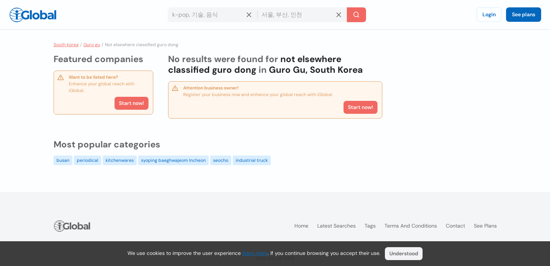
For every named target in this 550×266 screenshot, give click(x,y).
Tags (370, 225)
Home (301, 225)
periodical (87, 160)
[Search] (356, 14)
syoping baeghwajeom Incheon (173, 160)
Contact (455, 225)
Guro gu (91, 45)
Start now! (131, 103)
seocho (220, 160)
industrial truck (252, 160)
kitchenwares (120, 160)
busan (63, 160)
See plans (523, 14)
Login (489, 14)
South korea (66, 45)
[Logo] (33, 14)
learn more (255, 253)
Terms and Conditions (411, 225)
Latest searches (336, 225)
